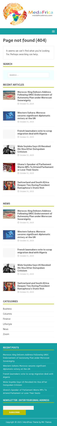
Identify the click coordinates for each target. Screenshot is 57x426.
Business (7, 309)
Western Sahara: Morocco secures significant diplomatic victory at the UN (33, 115)
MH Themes (46, 422)
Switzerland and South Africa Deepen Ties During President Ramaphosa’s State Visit (33, 185)
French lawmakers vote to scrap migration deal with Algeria (34, 132)
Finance (6, 319)
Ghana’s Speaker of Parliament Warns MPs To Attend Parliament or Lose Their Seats (35, 167)
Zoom (6, 334)
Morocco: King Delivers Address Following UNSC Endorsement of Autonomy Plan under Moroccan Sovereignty (34, 96)
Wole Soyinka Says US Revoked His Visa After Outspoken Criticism (34, 149)
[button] (52, 31)
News (6, 204)
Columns (7, 314)
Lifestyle (7, 324)
